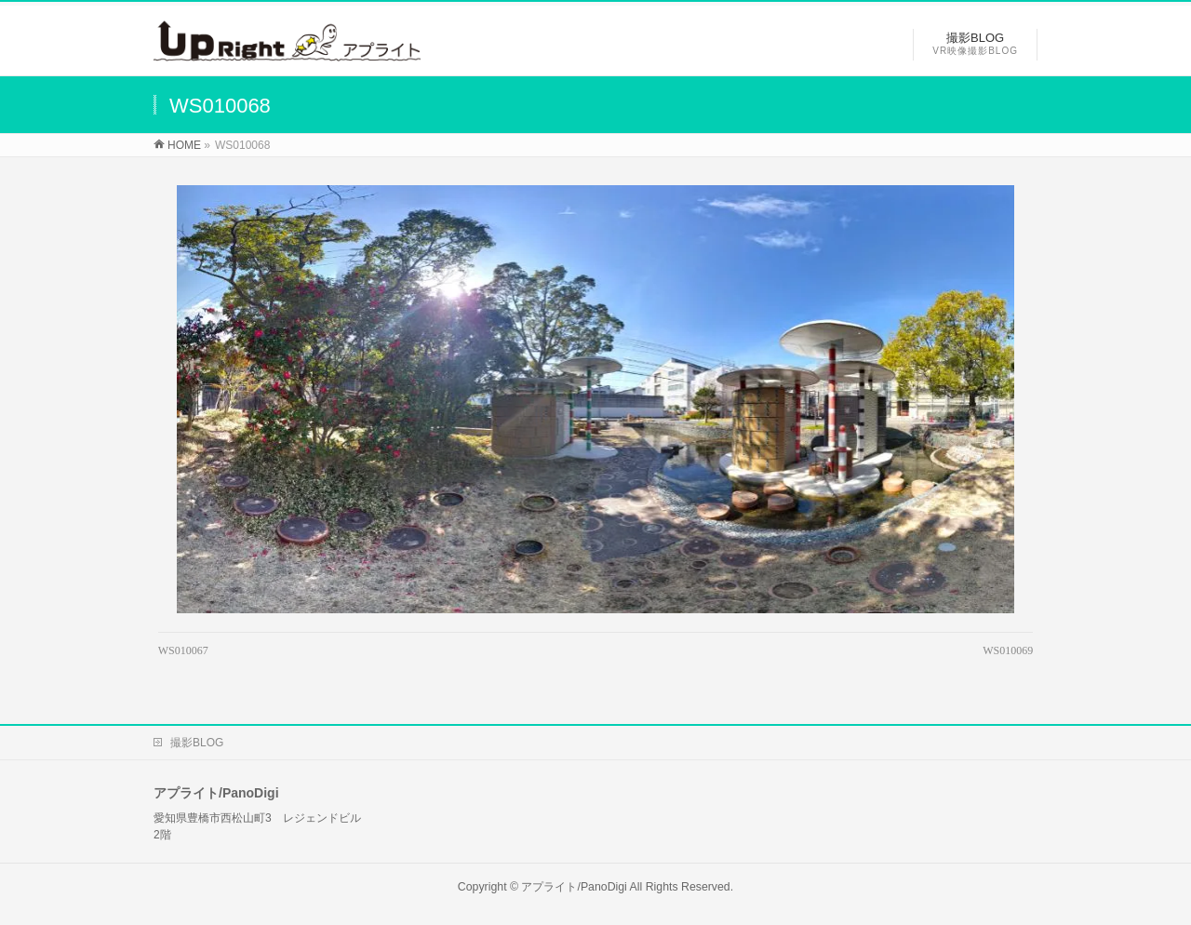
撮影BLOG (196, 742)
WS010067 (183, 650)
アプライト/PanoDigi (573, 886)
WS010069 (1008, 650)
